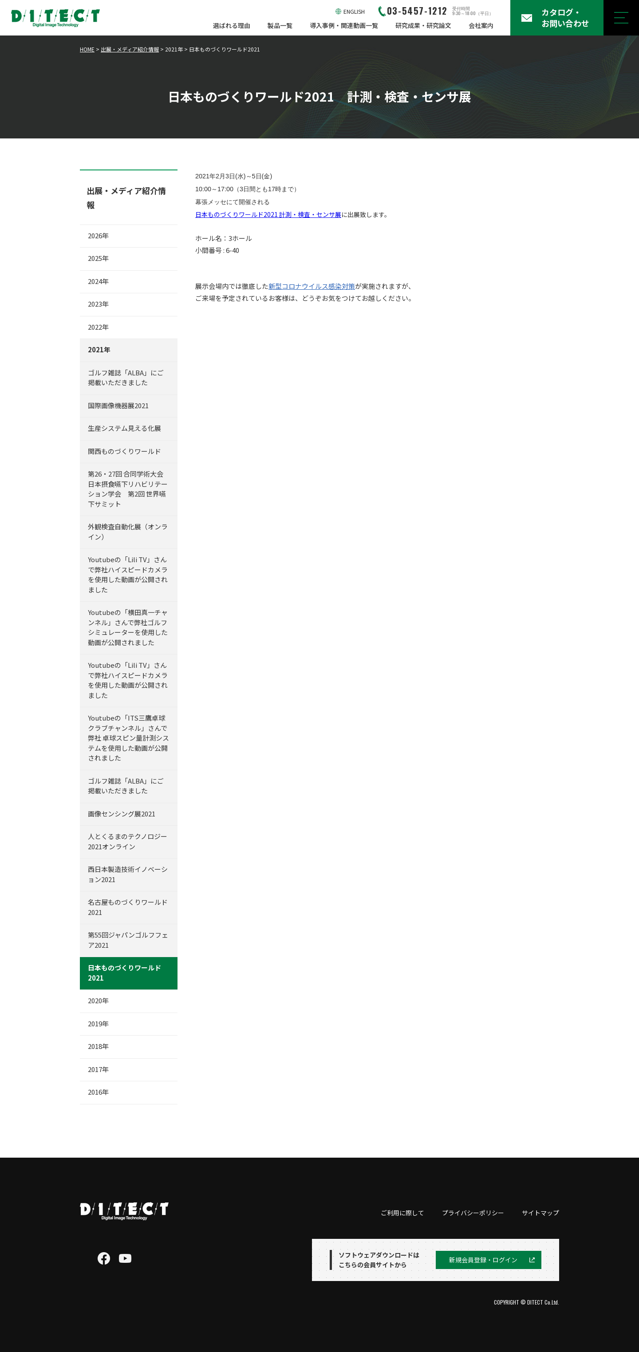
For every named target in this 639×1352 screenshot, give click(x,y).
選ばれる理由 (231, 25)
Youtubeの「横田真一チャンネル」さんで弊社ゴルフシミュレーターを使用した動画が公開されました (128, 627)
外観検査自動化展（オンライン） (128, 531)
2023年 (98, 303)
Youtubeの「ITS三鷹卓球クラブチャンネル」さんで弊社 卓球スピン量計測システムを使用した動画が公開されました (128, 737)
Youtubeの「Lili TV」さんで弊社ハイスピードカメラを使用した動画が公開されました (128, 574)
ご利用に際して (402, 1212)
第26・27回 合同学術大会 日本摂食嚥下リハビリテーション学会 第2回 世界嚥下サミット (129, 488)
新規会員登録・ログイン (483, 1259)
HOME (87, 49)
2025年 (98, 258)
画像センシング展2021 (121, 813)
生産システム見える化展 (124, 428)
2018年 (98, 1046)
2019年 (98, 1023)
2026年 (98, 235)
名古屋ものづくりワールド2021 (128, 907)
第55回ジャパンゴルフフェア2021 (128, 940)
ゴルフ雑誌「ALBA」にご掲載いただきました (126, 377)
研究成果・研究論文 (423, 25)
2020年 (98, 1000)
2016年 (98, 1091)
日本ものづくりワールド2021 (124, 972)
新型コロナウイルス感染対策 (311, 286)
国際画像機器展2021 (118, 405)
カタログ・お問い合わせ (565, 17)
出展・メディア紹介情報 (130, 49)
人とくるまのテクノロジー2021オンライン (127, 841)
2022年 (98, 326)
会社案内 (481, 25)
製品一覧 (280, 25)
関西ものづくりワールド (128, 451)
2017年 (98, 1069)
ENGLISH (354, 11)
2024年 (98, 281)
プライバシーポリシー (473, 1212)
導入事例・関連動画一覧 (344, 25)
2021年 (99, 349)
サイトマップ (540, 1212)
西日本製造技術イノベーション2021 (128, 874)
